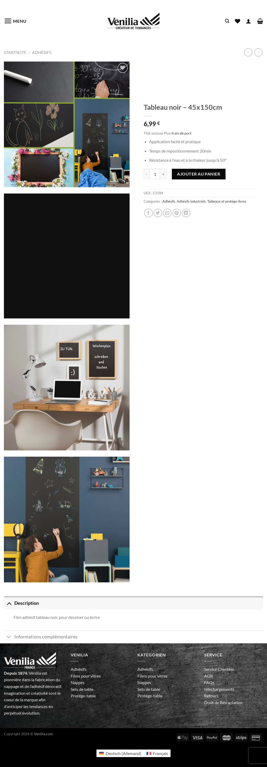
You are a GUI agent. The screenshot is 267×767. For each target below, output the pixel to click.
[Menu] (15, 21)
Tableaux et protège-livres (226, 201)
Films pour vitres (86, 675)
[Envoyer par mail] (167, 213)
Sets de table (82, 689)
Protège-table (83, 695)
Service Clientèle (219, 669)
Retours (211, 695)
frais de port (181, 133)
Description (21, 603)
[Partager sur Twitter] (158, 213)
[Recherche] (227, 21)
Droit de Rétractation (223, 702)
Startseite (15, 52)
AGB (208, 675)
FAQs (209, 682)
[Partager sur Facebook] (148, 213)
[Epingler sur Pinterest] (176, 213)
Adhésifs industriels (191, 201)
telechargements (219, 689)
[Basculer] (9, 603)
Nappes (77, 682)
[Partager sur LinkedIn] (186, 213)
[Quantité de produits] (155, 174)
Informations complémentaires (40, 637)
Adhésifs (41, 52)
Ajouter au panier (198, 173)
